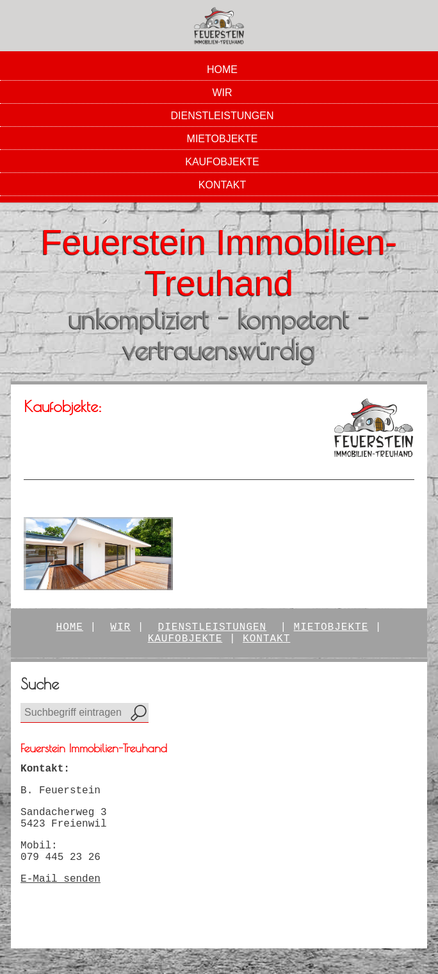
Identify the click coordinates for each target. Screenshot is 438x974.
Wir (222, 92)
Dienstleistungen (222, 115)
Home (222, 69)
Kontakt (222, 184)
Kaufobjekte (222, 161)
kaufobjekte (185, 639)
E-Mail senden (60, 879)
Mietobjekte (222, 138)
